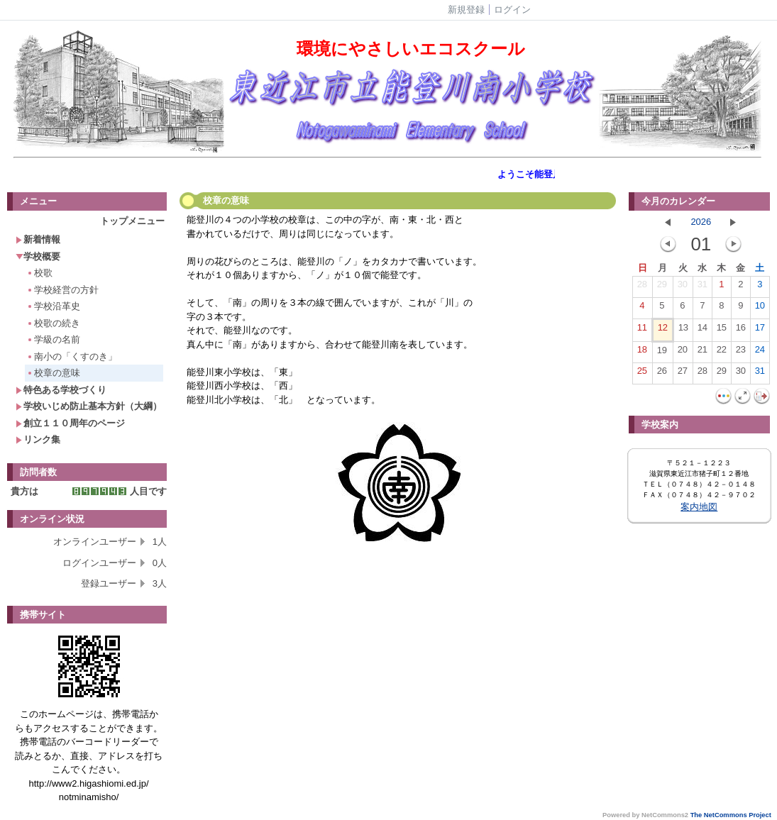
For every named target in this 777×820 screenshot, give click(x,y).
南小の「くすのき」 (71, 356)
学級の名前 (53, 339)
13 (683, 330)
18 (642, 352)
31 (702, 287)
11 (642, 330)
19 (662, 353)
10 (760, 308)
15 (722, 330)
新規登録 (466, 9)
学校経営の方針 (62, 289)
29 (662, 287)
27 (683, 373)
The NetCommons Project (730, 815)
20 (683, 352)
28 (642, 287)
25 (642, 373)
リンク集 (38, 439)
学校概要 (38, 256)
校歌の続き (53, 323)
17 (760, 330)
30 (683, 287)
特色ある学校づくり (61, 389)
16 (741, 330)
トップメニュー (132, 221)
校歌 (39, 272)
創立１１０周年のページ (70, 423)
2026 (700, 221)
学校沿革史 (53, 306)
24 (760, 352)
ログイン (512, 9)
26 (662, 373)
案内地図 (698, 507)
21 (702, 352)
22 (722, 352)
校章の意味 (53, 372)
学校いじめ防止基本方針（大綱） (89, 406)
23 (741, 352)
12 (663, 330)
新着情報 (38, 239)
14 (702, 330)
